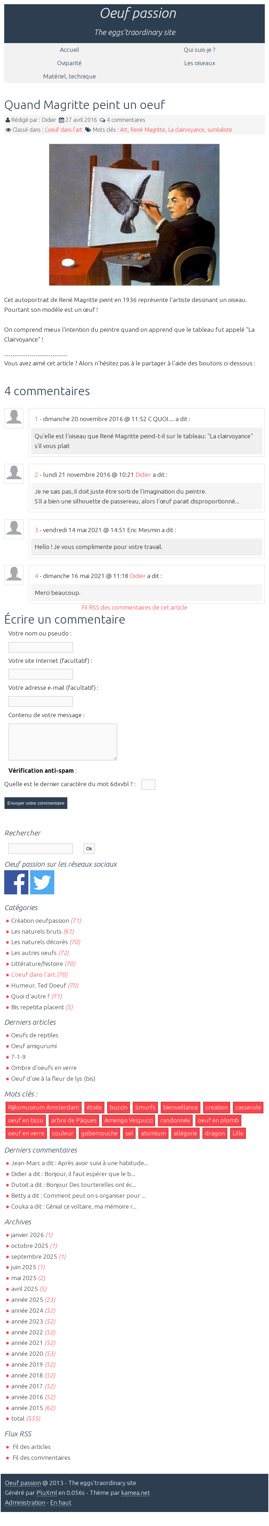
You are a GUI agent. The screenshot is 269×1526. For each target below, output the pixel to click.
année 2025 (27, 1305)
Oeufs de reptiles (34, 1041)
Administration (25, 1508)
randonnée (175, 1126)
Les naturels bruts (36, 937)
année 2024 (27, 1316)
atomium (153, 1139)
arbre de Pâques (74, 1126)
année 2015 (27, 1414)
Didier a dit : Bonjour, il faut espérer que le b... (73, 1180)
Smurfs (145, 1113)
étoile (94, 1113)
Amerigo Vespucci (128, 1126)
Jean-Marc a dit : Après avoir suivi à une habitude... (79, 1169)
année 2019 (27, 1370)
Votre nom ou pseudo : (39, 633)
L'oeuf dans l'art (63, 129)
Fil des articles (31, 1453)
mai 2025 (23, 1284)
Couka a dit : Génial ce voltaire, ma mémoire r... (74, 1212)
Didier (143, 474)
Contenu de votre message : (46, 715)
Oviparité (69, 63)
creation (217, 1113)
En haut (60, 1508)
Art (123, 129)
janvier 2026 (27, 1241)
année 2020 (27, 1359)
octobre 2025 (29, 1252)
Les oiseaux (199, 63)
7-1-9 (18, 1063)
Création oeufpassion (40, 926)
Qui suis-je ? (199, 49)
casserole (248, 1113)
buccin (118, 1113)
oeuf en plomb (218, 1126)
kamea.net (135, 1499)
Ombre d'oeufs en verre (44, 1074)
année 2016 (27, 1403)
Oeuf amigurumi (34, 1052)
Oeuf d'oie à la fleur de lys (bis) (53, 1084)
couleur (63, 1139)
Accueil (69, 49)
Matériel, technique (69, 76)
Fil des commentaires (40, 1463)
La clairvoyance (186, 129)
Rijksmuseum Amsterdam (43, 1113)
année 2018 (27, 1381)
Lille (238, 1139)
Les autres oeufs (34, 959)
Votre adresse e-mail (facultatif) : (53, 687)
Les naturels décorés (39, 948)
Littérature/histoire (37, 970)
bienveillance (180, 1113)
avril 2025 (24, 1295)
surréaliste (219, 129)
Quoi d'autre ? (30, 1002)
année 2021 (27, 1349)
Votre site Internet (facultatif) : (50, 660)
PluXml (46, 1499)
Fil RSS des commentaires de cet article (134, 607)
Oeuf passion (137, 13)
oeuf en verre (26, 1139)
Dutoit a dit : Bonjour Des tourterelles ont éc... (73, 1191)
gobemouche (99, 1139)
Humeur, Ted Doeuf (38, 991)
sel (129, 1139)
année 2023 (27, 1327)
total (18, 1424)
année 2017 (27, 1392)
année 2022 (27, 1338)
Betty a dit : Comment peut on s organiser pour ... (78, 1201)
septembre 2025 (34, 1262)
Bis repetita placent (37, 1013)
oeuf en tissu (25, 1126)
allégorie (185, 1139)
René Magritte (147, 129)
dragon (215, 1139)
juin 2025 (23, 1273)
